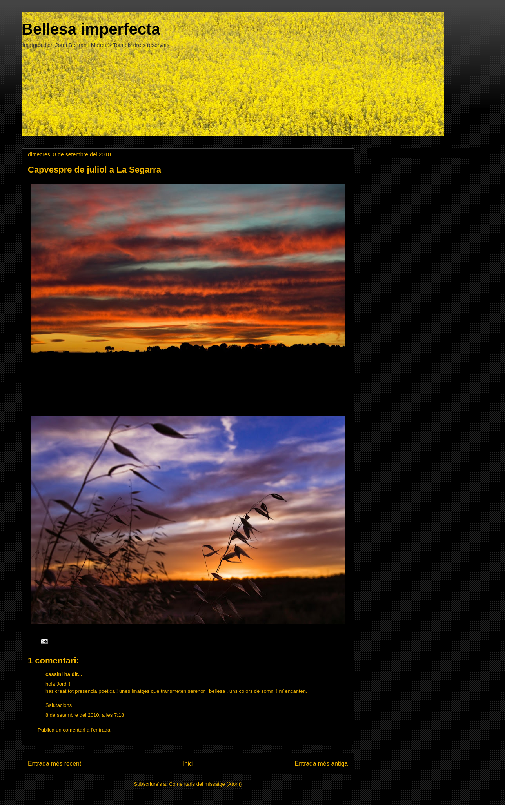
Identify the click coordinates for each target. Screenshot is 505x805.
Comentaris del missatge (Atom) (205, 784)
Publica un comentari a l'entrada (74, 730)
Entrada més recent (54, 763)
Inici (188, 763)
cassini (54, 674)
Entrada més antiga (321, 763)
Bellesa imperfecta (91, 29)
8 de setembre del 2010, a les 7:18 (84, 715)
